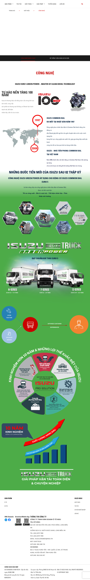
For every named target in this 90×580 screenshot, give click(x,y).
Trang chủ (12, 10)
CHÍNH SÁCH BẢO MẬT (11, 567)
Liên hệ (62, 4)
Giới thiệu (27, 10)
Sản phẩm (8, 498)
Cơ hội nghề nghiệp (80, 510)
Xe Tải (6, 506)
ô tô (5, 502)
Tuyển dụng (52, 4)
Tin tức (18, 4)
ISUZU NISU (78, 498)
